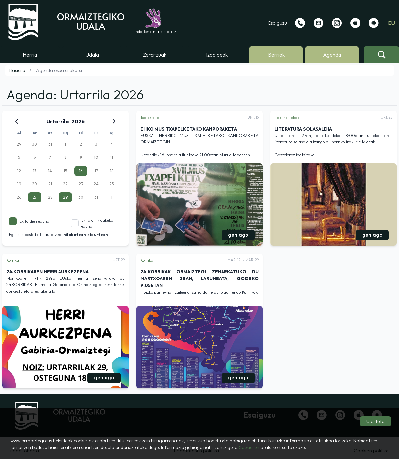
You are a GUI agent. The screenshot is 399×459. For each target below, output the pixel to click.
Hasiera (17, 70)
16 (80, 170)
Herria (30, 54)
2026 (78, 121)
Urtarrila (57, 121)
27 (35, 197)
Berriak (276, 54)
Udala (92, 54)
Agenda (332, 54)
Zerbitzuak (154, 54)
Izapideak (217, 54)
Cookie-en (248, 447)
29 (65, 197)
